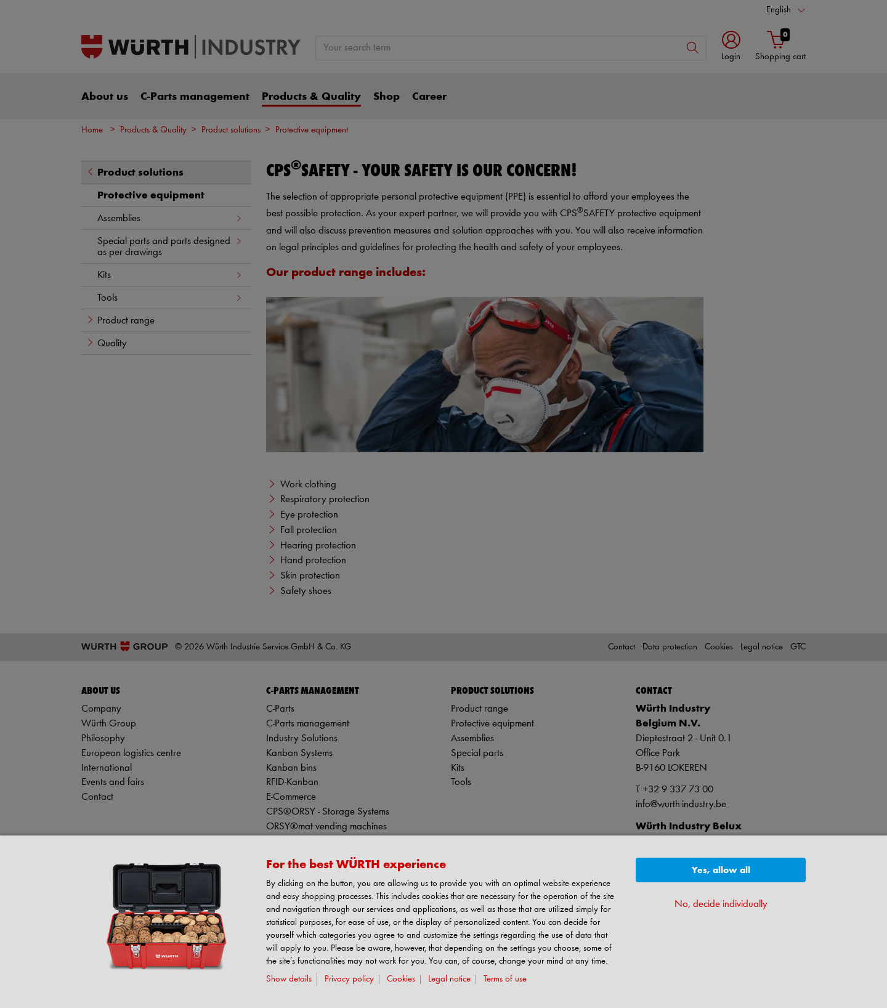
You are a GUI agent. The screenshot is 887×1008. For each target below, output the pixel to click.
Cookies (401, 979)
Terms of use (505, 979)
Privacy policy (349, 979)
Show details (289, 979)
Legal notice (449, 979)
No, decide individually (721, 904)
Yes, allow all (721, 870)
